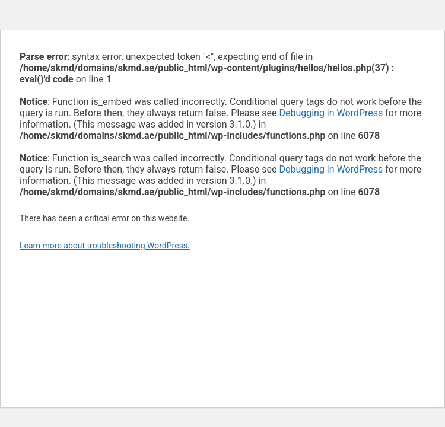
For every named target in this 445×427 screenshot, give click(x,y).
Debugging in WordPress (331, 113)
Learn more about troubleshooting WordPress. (105, 245)
